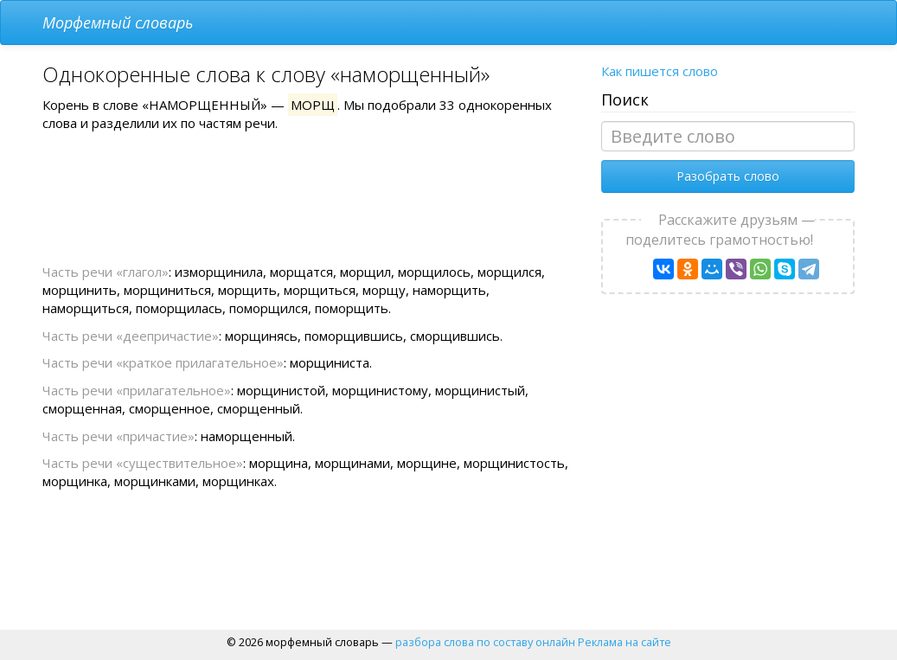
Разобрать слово (727, 176)
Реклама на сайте (624, 642)
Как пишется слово (659, 71)
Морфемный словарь (117, 22)
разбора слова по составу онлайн (485, 642)
